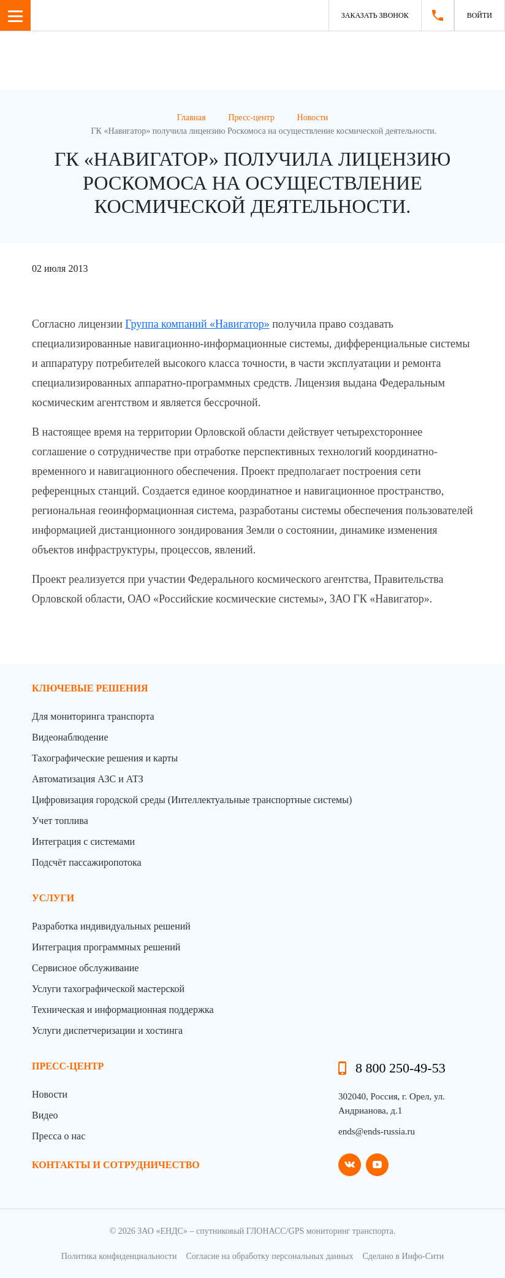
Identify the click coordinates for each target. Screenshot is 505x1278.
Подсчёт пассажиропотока (87, 862)
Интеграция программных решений (106, 947)
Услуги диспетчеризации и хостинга (107, 1030)
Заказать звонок (375, 15)
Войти (479, 15)
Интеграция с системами (83, 841)
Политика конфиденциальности (119, 1256)
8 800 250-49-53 (400, 1068)
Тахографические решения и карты (105, 758)
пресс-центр (68, 1066)
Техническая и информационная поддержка (123, 1009)
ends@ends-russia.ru (376, 1131)
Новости (49, 1094)
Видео (45, 1115)
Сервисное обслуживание (85, 968)
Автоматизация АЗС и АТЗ (87, 779)
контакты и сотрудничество (116, 1165)
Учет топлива (60, 820)
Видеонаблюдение (70, 737)
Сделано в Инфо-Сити (403, 1256)
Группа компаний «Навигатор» (197, 324)
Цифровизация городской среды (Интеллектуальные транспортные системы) (192, 800)
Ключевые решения (90, 688)
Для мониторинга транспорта (93, 716)
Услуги (53, 898)
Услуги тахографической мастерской (108, 989)
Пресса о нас (58, 1136)
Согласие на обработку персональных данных (269, 1256)
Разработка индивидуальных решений (111, 926)
